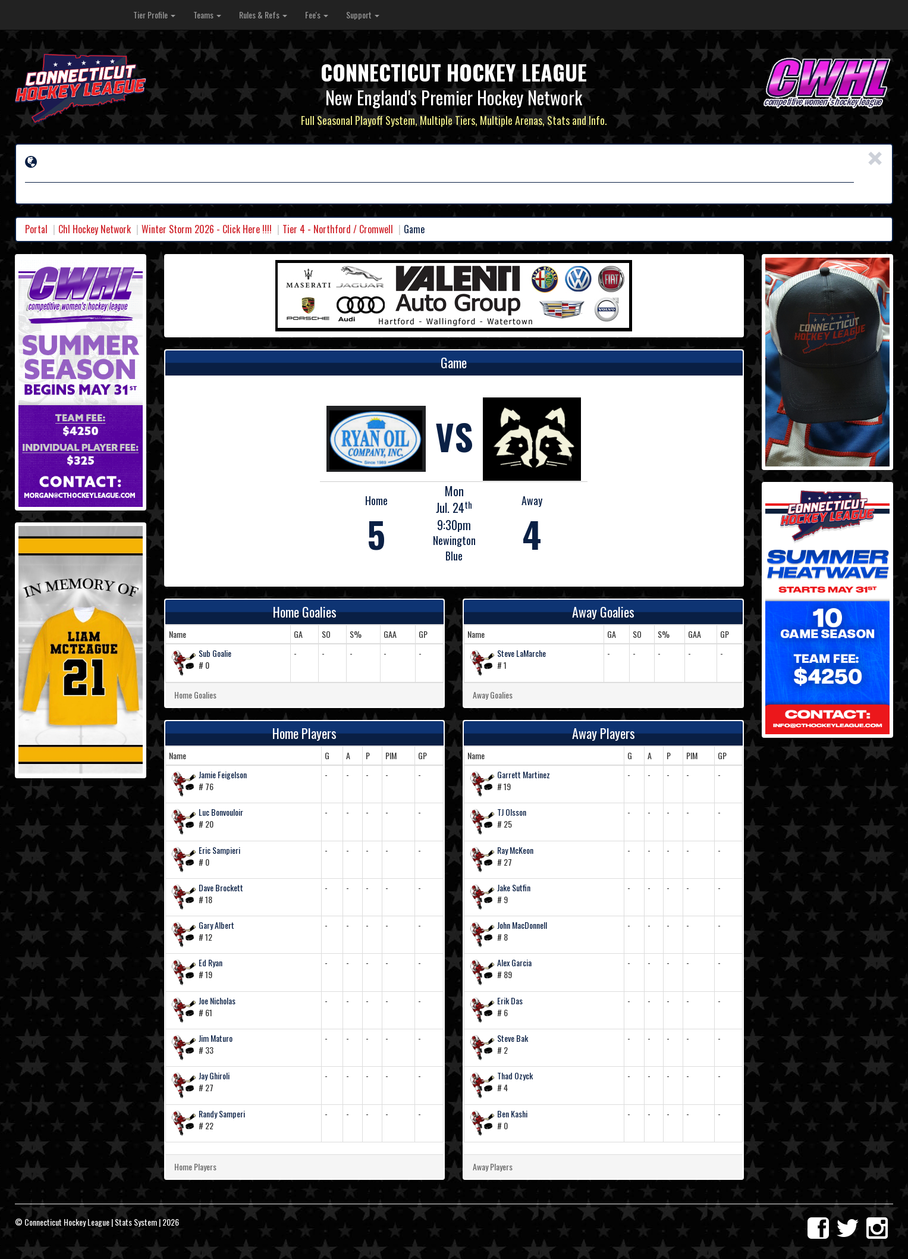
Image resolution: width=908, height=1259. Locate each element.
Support (362, 14)
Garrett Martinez (523, 774)
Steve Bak (512, 1038)
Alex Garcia (514, 962)
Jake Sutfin (513, 887)
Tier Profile (154, 14)
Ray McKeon (515, 850)
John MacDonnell (522, 925)
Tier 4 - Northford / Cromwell (337, 229)
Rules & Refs (263, 14)
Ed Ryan (210, 962)
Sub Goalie (215, 653)
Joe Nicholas (217, 1000)
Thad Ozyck (515, 1075)
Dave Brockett (221, 887)
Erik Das (510, 1000)
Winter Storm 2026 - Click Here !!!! (207, 229)
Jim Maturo (216, 1038)
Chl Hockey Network (94, 229)
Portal (36, 229)
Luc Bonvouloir (221, 812)
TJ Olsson (511, 812)
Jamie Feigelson (223, 774)
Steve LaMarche (521, 653)
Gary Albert (216, 925)
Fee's (316, 14)
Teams (207, 14)
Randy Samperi (222, 1113)
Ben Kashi (512, 1113)
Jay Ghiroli (214, 1075)
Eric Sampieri (219, 850)
